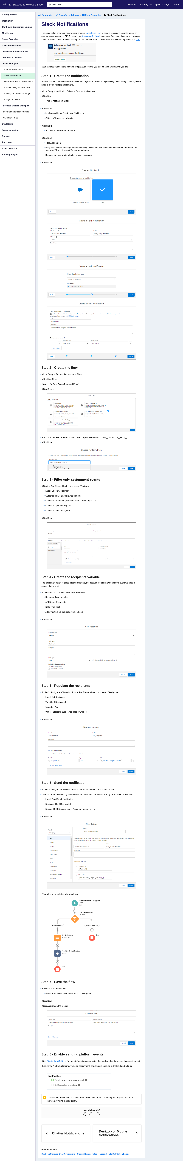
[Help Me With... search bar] (79, 4)
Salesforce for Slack (91, 36)
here (138, 39)
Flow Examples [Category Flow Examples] (10, 63)
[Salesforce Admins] (68, 15)
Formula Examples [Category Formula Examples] (12, 57)
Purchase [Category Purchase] (7, 142)
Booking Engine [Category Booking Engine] (10, 155)
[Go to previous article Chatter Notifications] (65, 1133)
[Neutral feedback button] (91, 1114)
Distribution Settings (56, 1061)
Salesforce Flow (93, 33)
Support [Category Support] (6, 136)
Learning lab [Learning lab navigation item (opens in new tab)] (146, 4)
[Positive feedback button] (85, 1114)
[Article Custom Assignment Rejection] (17, 88)
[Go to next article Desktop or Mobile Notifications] (117, 1133)
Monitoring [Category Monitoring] (7, 33)
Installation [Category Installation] (7, 21)
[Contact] (176, 4)
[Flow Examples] (92, 15)
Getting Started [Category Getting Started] (9, 15)
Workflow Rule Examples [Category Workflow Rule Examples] (15, 51)
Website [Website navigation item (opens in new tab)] (132, 4)
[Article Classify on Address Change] (17, 94)
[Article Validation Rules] (17, 118)
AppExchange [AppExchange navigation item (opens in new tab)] (162, 4)
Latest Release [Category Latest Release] (9, 148)
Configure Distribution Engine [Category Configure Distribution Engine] (17, 27)
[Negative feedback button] (97, 1114)
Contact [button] (176, 4)
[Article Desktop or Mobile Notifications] (17, 82)
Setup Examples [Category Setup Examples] (10, 39)
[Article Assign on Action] (17, 100)
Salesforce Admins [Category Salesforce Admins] (11, 45)
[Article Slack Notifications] (17, 76)
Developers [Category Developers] (7, 124)
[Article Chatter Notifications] (17, 70)
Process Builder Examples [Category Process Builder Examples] (16, 106)
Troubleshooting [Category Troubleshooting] (10, 130)
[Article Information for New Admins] (17, 112)
